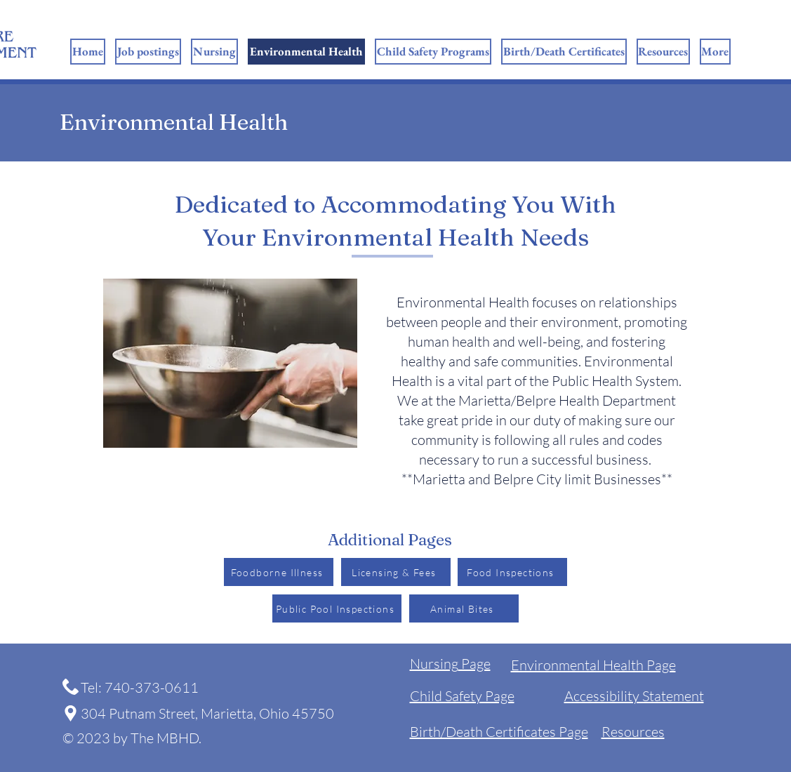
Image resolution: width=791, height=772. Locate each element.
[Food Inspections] (512, 572)
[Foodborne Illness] (278, 572)
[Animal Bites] (464, 608)
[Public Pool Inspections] (336, 608)
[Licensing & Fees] (396, 572)
